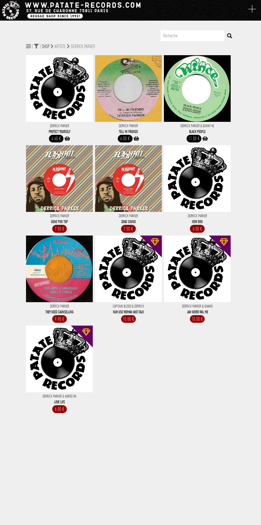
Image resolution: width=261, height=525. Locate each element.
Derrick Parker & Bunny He (197, 126)
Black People (197, 131)
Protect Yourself (59, 131)
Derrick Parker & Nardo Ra (59, 396)
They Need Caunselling (59, 312)
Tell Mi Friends (128, 131)
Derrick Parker (59, 126)
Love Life (59, 402)
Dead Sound (128, 222)
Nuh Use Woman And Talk (128, 312)
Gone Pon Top (59, 222)
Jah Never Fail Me (197, 312)
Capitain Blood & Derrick (128, 306)
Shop (45, 46)
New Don (197, 222)
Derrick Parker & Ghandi (197, 306)
